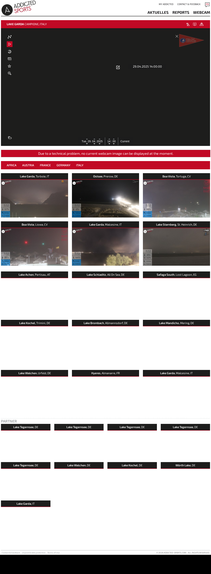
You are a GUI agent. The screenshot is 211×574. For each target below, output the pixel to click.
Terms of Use (53, 572)
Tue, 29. (87, 141)
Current (124, 141)
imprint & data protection (33, 572)
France (45, 184)
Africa (11, 184)
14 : (109, 141)
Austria (28, 184)
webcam (201, 12)
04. (94, 141)
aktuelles (158, 12)
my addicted (166, 4)
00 (113, 141)
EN (207, 4)
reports (180, 12)
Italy (79, 184)
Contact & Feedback (188, 4)
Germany (63, 184)
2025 (100, 141)
